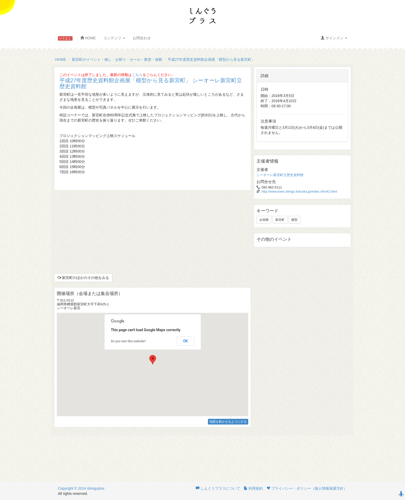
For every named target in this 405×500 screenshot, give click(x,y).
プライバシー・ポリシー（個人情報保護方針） (307, 488)
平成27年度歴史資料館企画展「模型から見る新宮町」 (211, 59)
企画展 (264, 220)
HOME (88, 38)
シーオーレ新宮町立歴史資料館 (279, 175)
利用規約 (253, 488)
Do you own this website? (128, 341)
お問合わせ (142, 38)
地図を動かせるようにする (228, 421)
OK (185, 341)
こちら (137, 75)
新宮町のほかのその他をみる (83, 278)
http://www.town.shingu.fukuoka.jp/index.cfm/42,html (299, 191)
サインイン (334, 38)
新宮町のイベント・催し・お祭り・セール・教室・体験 (117, 59)
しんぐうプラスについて (218, 488)
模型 (294, 220)
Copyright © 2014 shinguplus (81, 488)
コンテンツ (114, 38)
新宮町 (280, 220)
